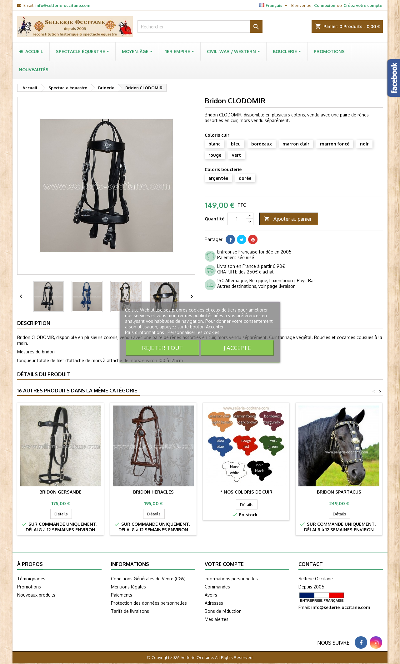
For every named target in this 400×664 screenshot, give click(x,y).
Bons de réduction (223, 611)
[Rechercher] (200, 26)
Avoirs (211, 595)
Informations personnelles (231, 578)
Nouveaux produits (36, 595)
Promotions (29, 586)
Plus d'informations (145, 332)
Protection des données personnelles (149, 603)
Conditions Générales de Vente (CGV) (148, 578)
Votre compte (224, 564)
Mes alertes (216, 619)
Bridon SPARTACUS (339, 491)
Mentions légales (128, 586)
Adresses (214, 603)
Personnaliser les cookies (193, 332)
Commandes (217, 586)
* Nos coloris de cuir (246, 491)
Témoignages (31, 578)
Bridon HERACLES (153, 491)
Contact (310, 564)
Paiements (121, 595)
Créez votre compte (362, 5)
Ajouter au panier (288, 219)
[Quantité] (237, 219)
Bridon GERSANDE (60, 491)
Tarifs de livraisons (130, 611)
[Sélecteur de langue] (274, 5)
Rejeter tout (162, 347)
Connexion (324, 5)
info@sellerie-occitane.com (62, 5)
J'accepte (237, 347)
